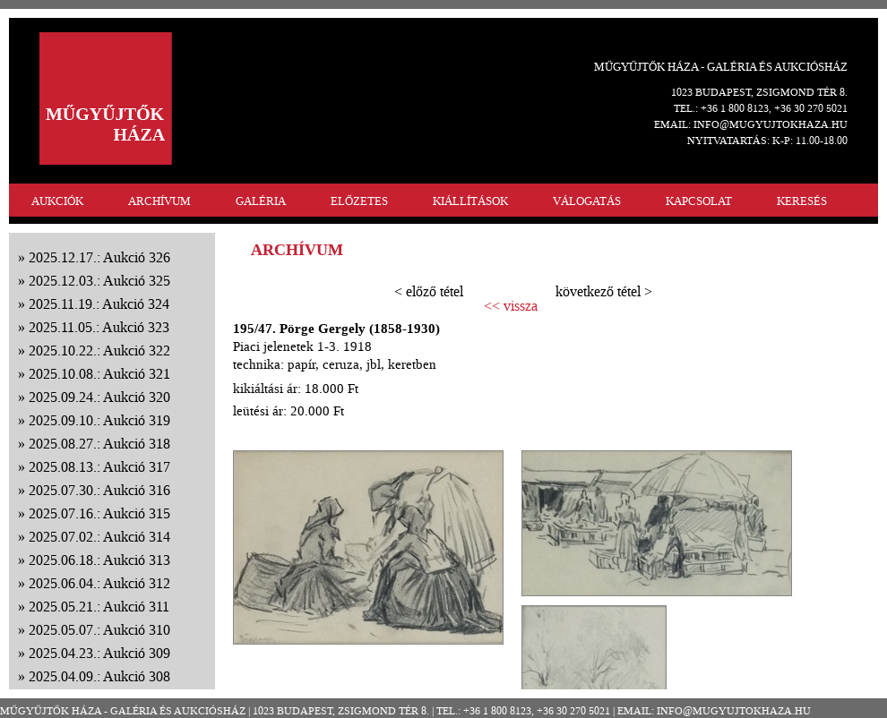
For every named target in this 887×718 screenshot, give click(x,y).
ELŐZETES (359, 201)
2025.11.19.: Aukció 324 (99, 304)
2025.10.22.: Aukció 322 (99, 350)
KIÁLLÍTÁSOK (470, 201)
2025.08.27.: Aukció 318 (99, 443)
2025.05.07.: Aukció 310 (99, 629)
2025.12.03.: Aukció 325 (99, 280)
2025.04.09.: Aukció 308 (99, 676)
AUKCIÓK (57, 201)
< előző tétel (428, 291)
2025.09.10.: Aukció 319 (99, 420)
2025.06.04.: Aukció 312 (99, 583)
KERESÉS (802, 201)
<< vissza (511, 306)
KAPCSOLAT (699, 201)
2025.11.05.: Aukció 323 (99, 327)
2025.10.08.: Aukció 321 (99, 373)
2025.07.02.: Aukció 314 (99, 536)
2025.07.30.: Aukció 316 (99, 490)
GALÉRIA (261, 201)
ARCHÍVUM (159, 201)
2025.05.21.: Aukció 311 (99, 606)
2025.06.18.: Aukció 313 (99, 560)
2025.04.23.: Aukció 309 (99, 653)
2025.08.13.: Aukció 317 (99, 466)
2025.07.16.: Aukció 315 (99, 513)
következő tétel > (603, 291)
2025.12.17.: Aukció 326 (99, 257)
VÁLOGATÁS (587, 201)
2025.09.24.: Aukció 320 (99, 397)
